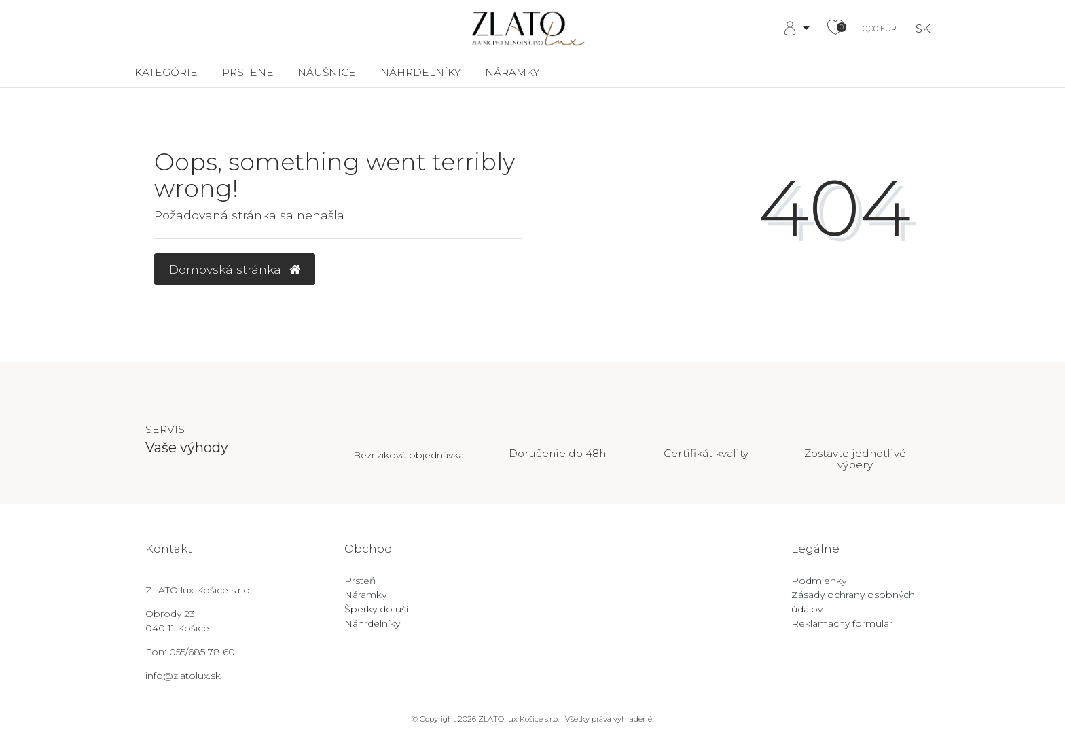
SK (923, 29)
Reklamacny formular (841, 623)
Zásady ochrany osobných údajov (853, 602)
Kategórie (166, 72)
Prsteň (360, 580)
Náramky (512, 72)
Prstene (248, 72)
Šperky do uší (376, 609)
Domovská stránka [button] (234, 269)
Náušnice (326, 72)
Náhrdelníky (420, 72)
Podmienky (818, 580)
